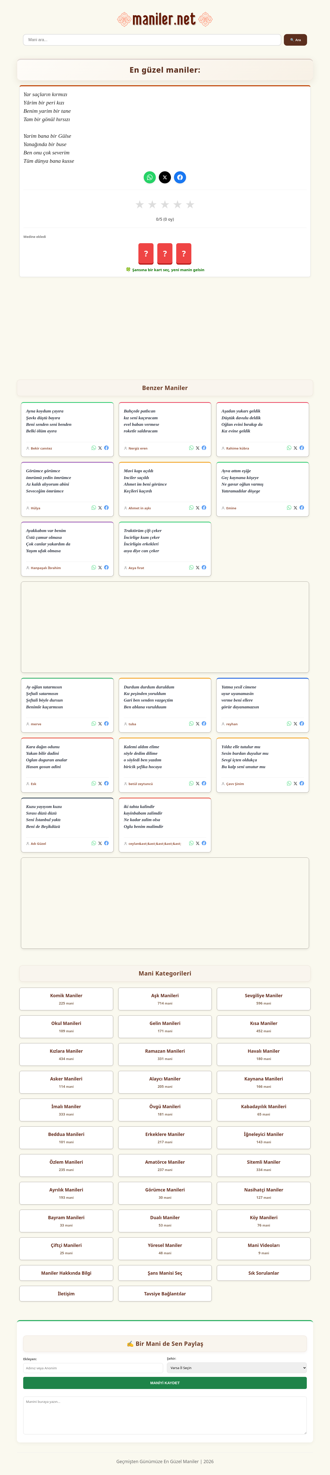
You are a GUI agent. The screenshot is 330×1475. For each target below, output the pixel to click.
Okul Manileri (66, 1023)
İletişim (66, 1294)
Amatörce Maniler (165, 1162)
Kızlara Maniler (66, 1051)
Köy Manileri (264, 1217)
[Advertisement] (165, 326)
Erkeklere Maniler (165, 1134)
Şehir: (171, 1358)
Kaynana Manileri (263, 1079)
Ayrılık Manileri (66, 1190)
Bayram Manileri (66, 1217)
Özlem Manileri (66, 1162)
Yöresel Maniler (165, 1245)
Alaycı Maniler (165, 1079)
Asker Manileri (66, 1079)
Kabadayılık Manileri (263, 1106)
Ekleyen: (30, 1359)
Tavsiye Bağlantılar (165, 1294)
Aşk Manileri (165, 995)
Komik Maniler (66, 995)
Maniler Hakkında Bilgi (66, 1273)
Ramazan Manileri (165, 1051)
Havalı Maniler (264, 1051)
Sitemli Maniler (264, 1162)
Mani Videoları (264, 1245)
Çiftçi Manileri (66, 1245)
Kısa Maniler (263, 1023)
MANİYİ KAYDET (165, 1383)
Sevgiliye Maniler (263, 995)
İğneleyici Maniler (264, 1134)
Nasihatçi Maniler (263, 1190)
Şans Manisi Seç (165, 1273)
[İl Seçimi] (237, 1367)
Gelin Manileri (164, 1023)
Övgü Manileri (165, 1106)
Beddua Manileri (66, 1134)
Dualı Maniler (165, 1217)
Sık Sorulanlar (263, 1273)
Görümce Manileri (165, 1190)
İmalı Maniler (66, 1106)
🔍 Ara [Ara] (295, 40)
